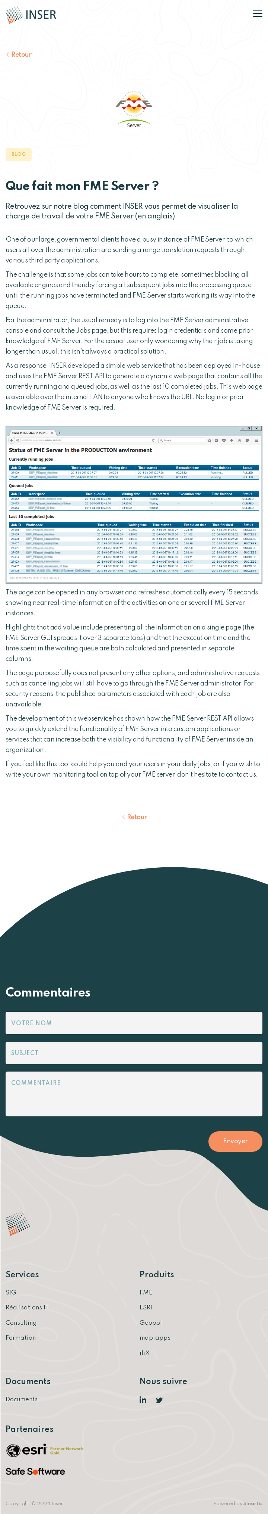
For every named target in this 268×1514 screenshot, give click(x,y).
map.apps (155, 1338)
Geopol (151, 1322)
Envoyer (235, 1141)
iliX (145, 1353)
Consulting (21, 1322)
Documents (22, 1399)
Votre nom (31, 1024)
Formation (21, 1338)
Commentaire (36, 1083)
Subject (25, 1054)
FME (146, 1293)
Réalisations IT (27, 1308)
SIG (11, 1293)
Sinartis (252, 1503)
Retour (21, 55)
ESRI (146, 1308)
